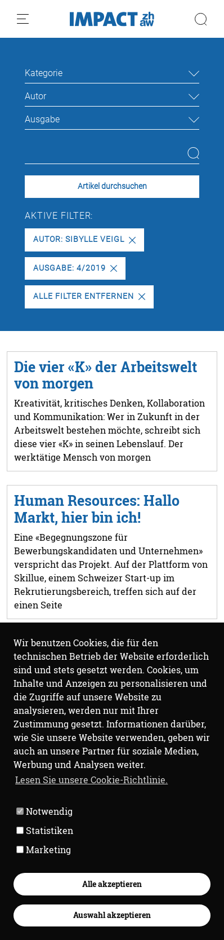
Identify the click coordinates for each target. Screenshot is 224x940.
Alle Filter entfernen (89, 296)
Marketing (43, 849)
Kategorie (43, 73)
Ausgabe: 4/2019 (75, 268)
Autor (35, 96)
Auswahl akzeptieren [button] (112, 915)
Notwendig (44, 811)
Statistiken (44, 830)
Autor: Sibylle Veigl (84, 239)
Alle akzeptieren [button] (112, 884)
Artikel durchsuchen (112, 186)
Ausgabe (42, 119)
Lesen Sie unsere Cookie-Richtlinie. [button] (91, 779)
